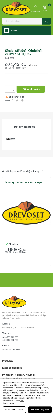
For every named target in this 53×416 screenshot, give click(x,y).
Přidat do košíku (31, 89)
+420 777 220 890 (10, 337)
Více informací (8, 403)
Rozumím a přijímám (40, 410)
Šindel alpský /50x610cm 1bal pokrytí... (24, 182)
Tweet (17, 100)
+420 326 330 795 (10, 340)
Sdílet (12, 100)
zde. (22, 400)
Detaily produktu (24, 126)
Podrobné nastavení (14, 410)
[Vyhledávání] (26, 21)
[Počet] (8, 89)
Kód (8, 138)
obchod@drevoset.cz (11, 349)
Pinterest (22, 100)
